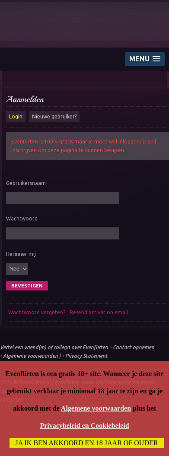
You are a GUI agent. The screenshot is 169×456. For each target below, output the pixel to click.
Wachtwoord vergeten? (36, 312)
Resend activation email (99, 312)
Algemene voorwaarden (30, 356)
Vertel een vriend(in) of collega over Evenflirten (54, 347)
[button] (145, 59)
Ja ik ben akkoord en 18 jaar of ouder (87, 442)
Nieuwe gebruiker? (54, 116)
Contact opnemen (133, 347)
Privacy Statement (86, 356)
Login (15, 116)
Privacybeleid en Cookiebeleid (84, 425)
